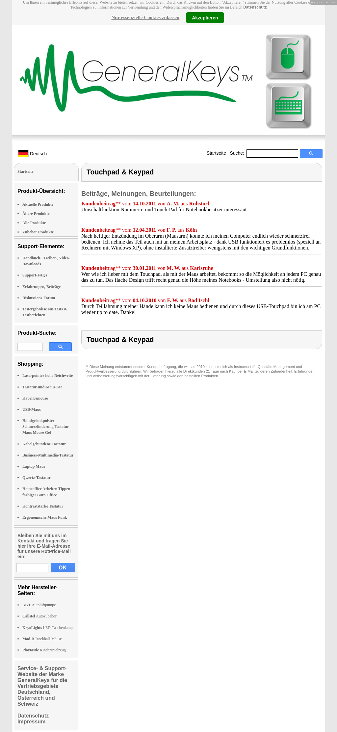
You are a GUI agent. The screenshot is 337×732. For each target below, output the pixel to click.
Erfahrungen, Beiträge (41, 286)
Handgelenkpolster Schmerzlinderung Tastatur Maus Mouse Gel (45, 426)
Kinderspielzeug (44, 650)
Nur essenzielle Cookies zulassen (145, 17)
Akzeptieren (205, 17)
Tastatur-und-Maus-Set (42, 387)
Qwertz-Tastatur (36, 477)
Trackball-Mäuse (42, 639)
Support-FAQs (34, 275)
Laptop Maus (33, 466)
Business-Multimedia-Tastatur (48, 455)
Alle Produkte (34, 223)
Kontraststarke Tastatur (42, 506)
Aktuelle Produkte (37, 204)
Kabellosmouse (35, 398)
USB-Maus (31, 409)
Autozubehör (39, 616)
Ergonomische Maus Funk (44, 517)
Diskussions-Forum (38, 298)
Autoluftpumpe (39, 605)
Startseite (216, 153)
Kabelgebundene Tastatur (44, 444)
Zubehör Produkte (38, 232)
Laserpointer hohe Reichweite (47, 375)
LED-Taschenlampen (49, 627)
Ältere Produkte (36, 213)
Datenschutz (255, 7)
